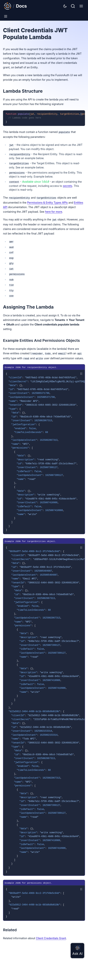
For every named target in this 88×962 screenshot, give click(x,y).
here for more (53, 211)
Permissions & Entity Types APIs (47, 202)
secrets (67, 185)
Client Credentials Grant (51, 938)
